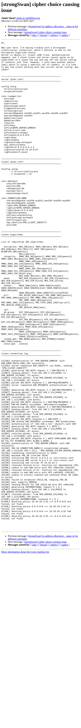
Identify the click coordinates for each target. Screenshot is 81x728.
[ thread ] (43, 35)
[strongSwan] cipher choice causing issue (45, 32)
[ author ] (65, 35)
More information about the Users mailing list (25, 649)
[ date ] (34, 35)
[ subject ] (54, 35)
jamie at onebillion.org (28, 18)
